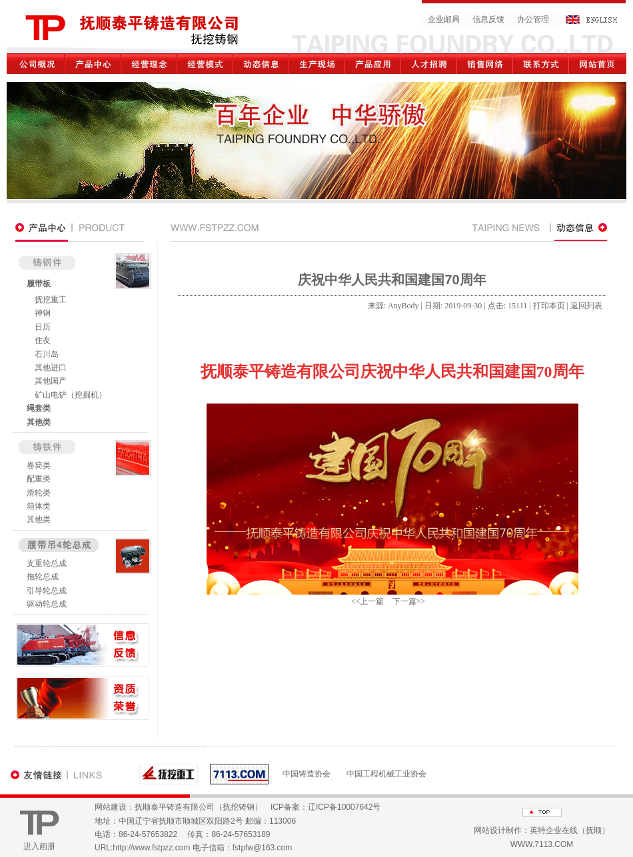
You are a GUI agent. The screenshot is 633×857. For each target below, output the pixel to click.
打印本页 (549, 305)
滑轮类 (39, 492)
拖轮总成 (43, 576)
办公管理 (533, 19)
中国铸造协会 (306, 773)
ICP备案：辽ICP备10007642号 (325, 807)
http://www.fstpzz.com (151, 847)
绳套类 (39, 408)
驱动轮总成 (47, 604)
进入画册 (39, 846)
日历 (43, 327)
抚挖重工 (51, 299)
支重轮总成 (47, 563)
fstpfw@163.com (263, 847)
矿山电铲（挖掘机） (71, 395)
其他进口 (51, 367)
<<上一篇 (367, 601)
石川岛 (47, 354)
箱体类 (39, 506)
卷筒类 (39, 465)
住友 (43, 340)
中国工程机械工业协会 (386, 773)
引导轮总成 (47, 590)
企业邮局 (444, 19)
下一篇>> (409, 601)
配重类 (39, 478)
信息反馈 (488, 19)
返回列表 (586, 305)
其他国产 (51, 381)
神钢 (43, 313)
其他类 (39, 422)
